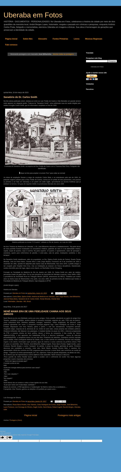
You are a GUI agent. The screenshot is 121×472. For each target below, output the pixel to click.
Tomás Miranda (45, 299)
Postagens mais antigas (69, 415)
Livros (76, 39)
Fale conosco (11, 45)
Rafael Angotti (57, 407)
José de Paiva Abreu (11, 299)
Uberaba (77, 407)
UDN (5, 409)
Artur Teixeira (31, 404)
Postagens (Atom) (16, 420)
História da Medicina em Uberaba (43, 296)
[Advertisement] (42, 73)
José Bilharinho (74, 296)
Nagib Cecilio (37, 407)
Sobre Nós (28, 39)
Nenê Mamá (47, 407)
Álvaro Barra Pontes (19, 404)
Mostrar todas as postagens (63, 54)
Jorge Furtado (61, 404)
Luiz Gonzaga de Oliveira (23, 407)
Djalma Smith (26, 296)
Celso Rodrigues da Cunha (46, 404)
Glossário (42, 39)
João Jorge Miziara (62, 296)
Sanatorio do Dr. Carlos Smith (29, 299)
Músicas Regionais (93, 39)
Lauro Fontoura (9, 407)
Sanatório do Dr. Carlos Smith (20, 97)
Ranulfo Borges (68, 407)
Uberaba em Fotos (33, 15)
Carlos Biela (17, 296)
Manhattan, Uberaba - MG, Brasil (19, 301)
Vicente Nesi (55, 299)
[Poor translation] (8, 438)
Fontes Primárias (60, 39)
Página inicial (11, 39)
